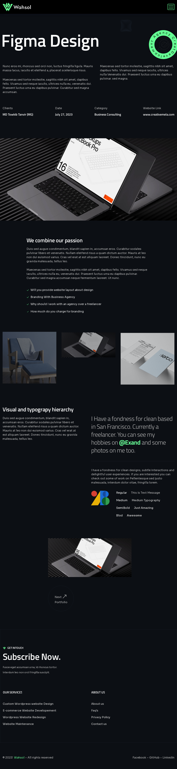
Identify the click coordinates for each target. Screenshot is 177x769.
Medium (122, 500)
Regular (121, 493)
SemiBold (123, 508)
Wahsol (19, 757)
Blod (119, 515)
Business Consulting (107, 114)
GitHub (154, 757)
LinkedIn (168, 757)
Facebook (139, 757)
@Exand (129, 442)
